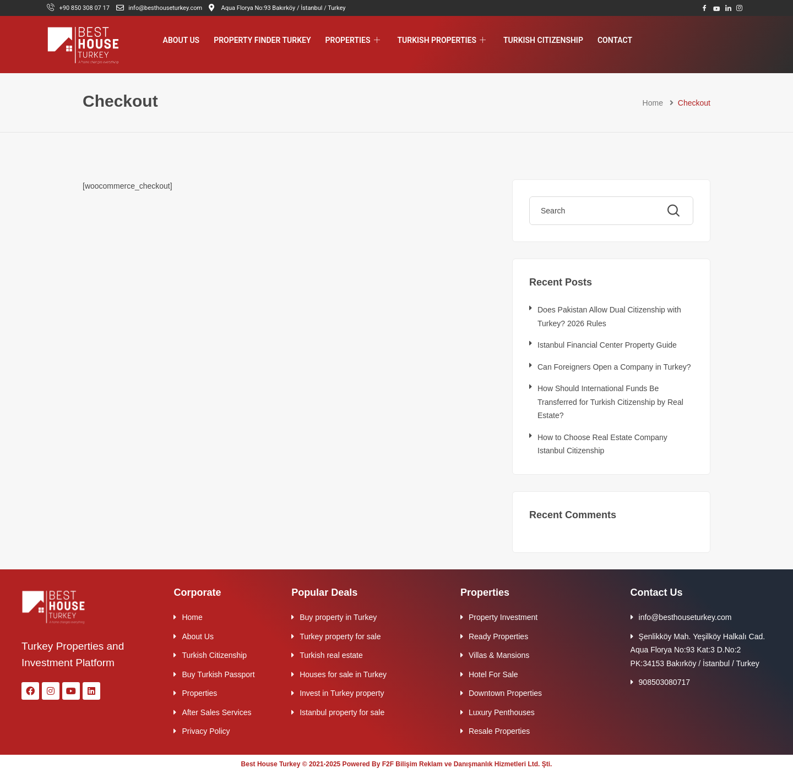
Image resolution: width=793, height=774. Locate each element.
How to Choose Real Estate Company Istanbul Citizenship (602, 444)
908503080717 (664, 682)
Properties (352, 40)
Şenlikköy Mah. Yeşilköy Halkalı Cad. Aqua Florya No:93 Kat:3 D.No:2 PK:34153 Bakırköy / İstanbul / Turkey (698, 650)
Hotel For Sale (493, 674)
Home (653, 102)
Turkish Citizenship (543, 40)
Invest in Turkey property (342, 693)
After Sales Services (216, 712)
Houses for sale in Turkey (343, 674)
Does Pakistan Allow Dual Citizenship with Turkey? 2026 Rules (609, 316)
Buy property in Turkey (338, 617)
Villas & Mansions (499, 655)
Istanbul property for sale (342, 712)
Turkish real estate (331, 655)
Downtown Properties (505, 693)
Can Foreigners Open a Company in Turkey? (614, 367)
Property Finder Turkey (262, 40)
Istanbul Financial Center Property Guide (607, 345)
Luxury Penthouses (502, 712)
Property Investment (503, 617)
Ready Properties (498, 636)
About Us (181, 40)
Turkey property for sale (340, 636)
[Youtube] (716, 8)
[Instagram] (739, 8)
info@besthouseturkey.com (685, 617)
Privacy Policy (206, 731)
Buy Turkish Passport (218, 674)
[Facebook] (705, 8)
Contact (615, 40)
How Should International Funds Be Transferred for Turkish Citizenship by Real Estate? (610, 402)
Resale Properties (499, 731)
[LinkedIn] (728, 8)
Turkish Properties (442, 40)
